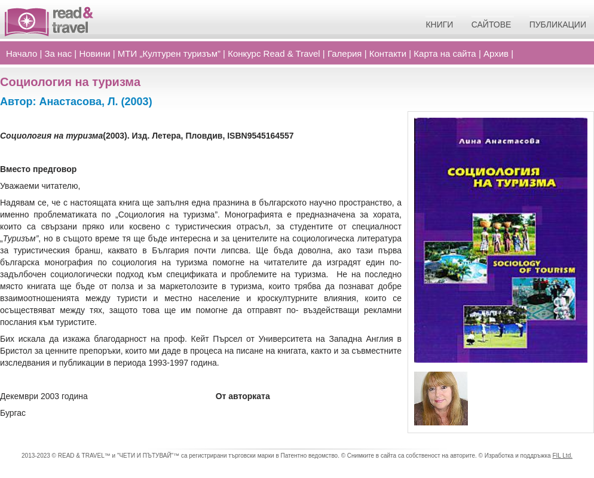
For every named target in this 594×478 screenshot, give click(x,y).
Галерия (344, 53)
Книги (439, 24)
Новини (94, 53)
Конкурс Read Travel (274, 53)
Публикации (557, 24)
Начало (21, 53)
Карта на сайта (445, 53)
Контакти (387, 53)
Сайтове (491, 24)
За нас (58, 53)
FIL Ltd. (562, 455)
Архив (496, 53)
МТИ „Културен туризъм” (169, 53)
